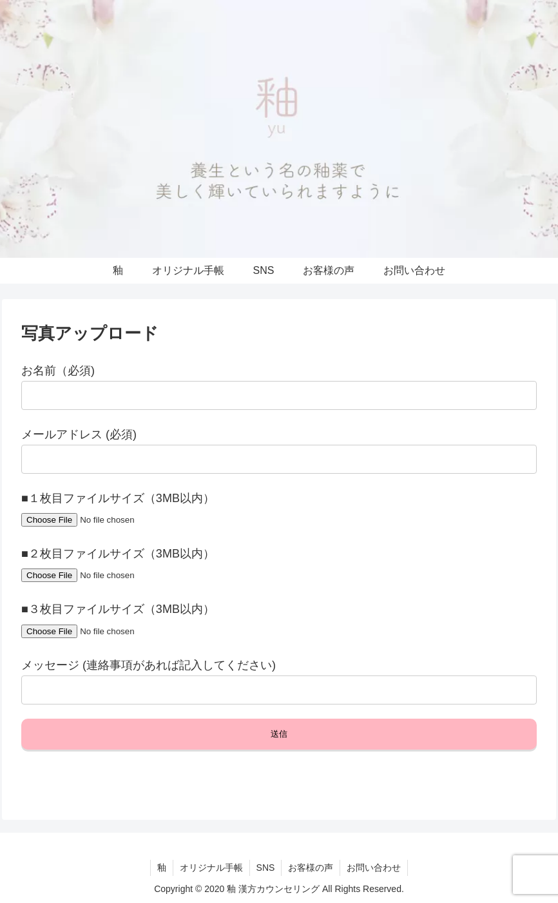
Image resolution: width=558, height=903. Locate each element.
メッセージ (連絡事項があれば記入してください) (148, 665)
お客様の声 (310, 867)
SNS (265, 867)
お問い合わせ (374, 867)
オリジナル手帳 (211, 867)
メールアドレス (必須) (79, 434)
